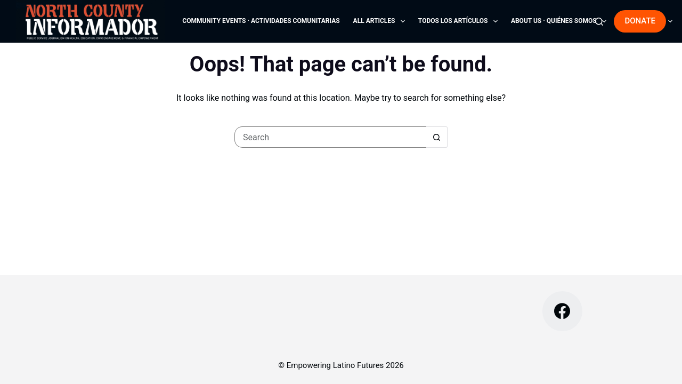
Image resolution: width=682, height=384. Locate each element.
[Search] (599, 22)
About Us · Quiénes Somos (561, 21)
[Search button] (437, 137)
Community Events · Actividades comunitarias (260, 21)
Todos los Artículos (460, 21)
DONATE (639, 21)
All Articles (381, 21)
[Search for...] (330, 137)
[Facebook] (562, 311)
